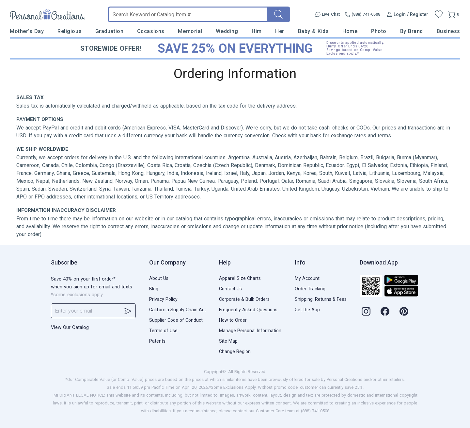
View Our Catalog (70, 327)
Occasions (150, 31)
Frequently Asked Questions (248, 309)
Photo (378, 31)
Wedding (227, 31)
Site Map (228, 341)
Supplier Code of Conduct (176, 320)
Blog (153, 288)
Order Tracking (310, 288)
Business (448, 31)
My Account (307, 278)
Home (349, 31)
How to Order (233, 320)
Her (279, 31)
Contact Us (230, 288)
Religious (69, 31)
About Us (158, 278)
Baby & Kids (313, 31)
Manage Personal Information (250, 330)
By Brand (411, 31)
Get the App (307, 309)
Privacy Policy (163, 299)
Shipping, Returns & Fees (321, 299)
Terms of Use (163, 330)
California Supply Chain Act (177, 309)
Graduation (109, 31)
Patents (157, 341)
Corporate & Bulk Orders (244, 299)
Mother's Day (27, 31)
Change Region (235, 351)
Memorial (190, 31)
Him (257, 31)
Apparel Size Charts (240, 278)
